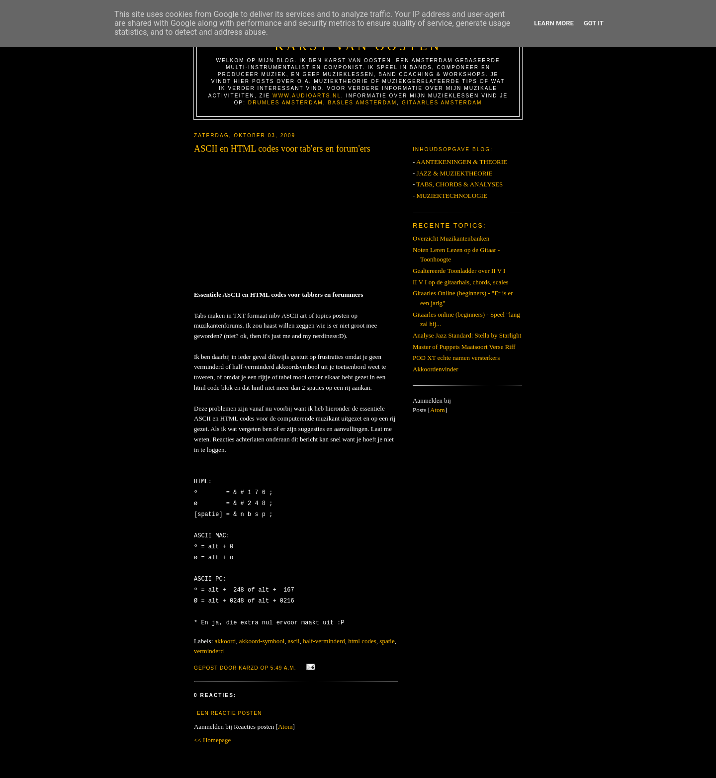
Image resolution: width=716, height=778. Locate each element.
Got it (594, 23)
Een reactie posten (229, 705)
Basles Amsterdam (362, 102)
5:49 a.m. (284, 660)
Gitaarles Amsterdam (442, 102)
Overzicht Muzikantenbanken (451, 238)
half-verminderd (324, 633)
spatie (386, 633)
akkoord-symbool (262, 633)
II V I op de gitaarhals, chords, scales (461, 282)
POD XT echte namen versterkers (456, 357)
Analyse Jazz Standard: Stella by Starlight (467, 335)
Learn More (554, 23)
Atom (285, 719)
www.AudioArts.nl (306, 95)
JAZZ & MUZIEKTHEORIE (455, 173)
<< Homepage (212, 732)
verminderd (209, 643)
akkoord (225, 633)
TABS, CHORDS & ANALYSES (459, 184)
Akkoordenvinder (435, 369)
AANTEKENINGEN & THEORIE (461, 162)
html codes (362, 633)
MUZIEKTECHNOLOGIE (452, 195)
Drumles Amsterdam (285, 102)
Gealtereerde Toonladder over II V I (459, 270)
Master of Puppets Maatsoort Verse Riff (464, 346)
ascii (294, 633)
